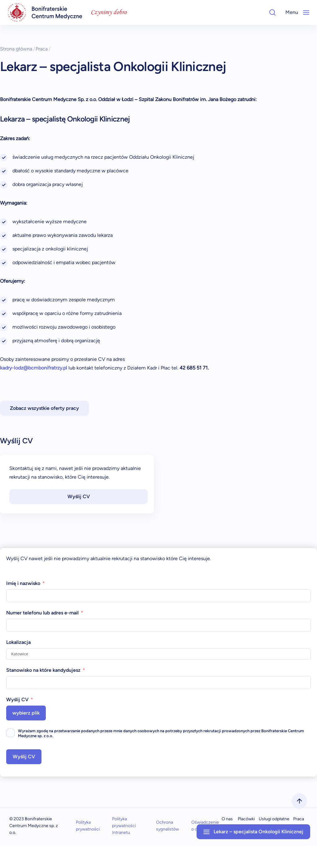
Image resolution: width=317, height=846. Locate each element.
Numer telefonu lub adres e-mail (42, 613)
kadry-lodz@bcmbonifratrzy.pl (33, 368)
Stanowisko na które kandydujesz (43, 670)
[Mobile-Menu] (306, 12)
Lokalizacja (18, 642)
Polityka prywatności (88, 826)
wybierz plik (26, 713)
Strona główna (17, 49)
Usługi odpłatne (274, 819)
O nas (227, 819)
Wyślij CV (78, 496)
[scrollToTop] (299, 801)
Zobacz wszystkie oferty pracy (44, 408)
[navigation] (45, 12)
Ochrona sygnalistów (167, 826)
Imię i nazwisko (23, 583)
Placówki (246, 819)
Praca (43, 49)
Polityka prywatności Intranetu (124, 825)
